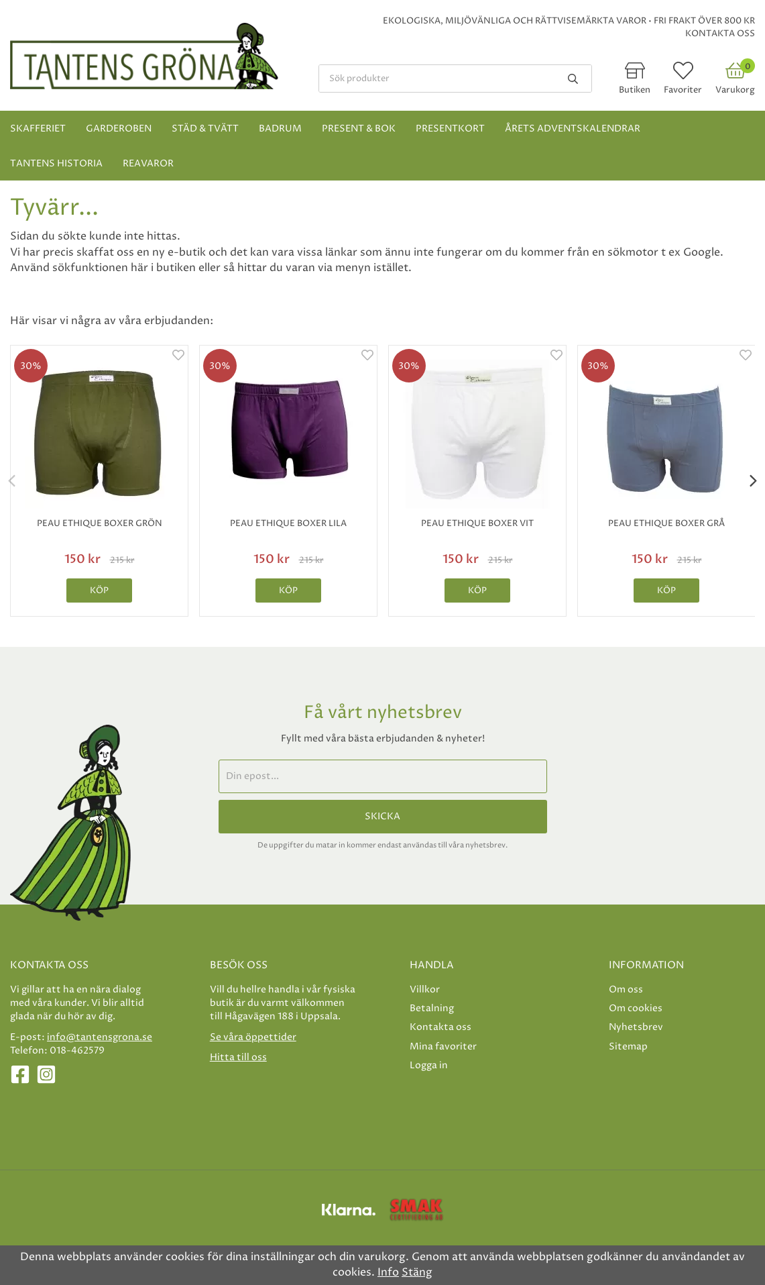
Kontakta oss (720, 34)
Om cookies (635, 1008)
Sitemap (628, 1046)
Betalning (432, 1008)
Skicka (382, 816)
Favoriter (683, 90)
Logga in (429, 1065)
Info (388, 1272)
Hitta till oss (238, 1057)
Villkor (425, 989)
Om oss (626, 989)
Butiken (634, 90)
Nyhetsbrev (636, 1027)
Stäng (417, 1272)
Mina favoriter (443, 1046)
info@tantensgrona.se (99, 1037)
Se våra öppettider (253, 1037)
